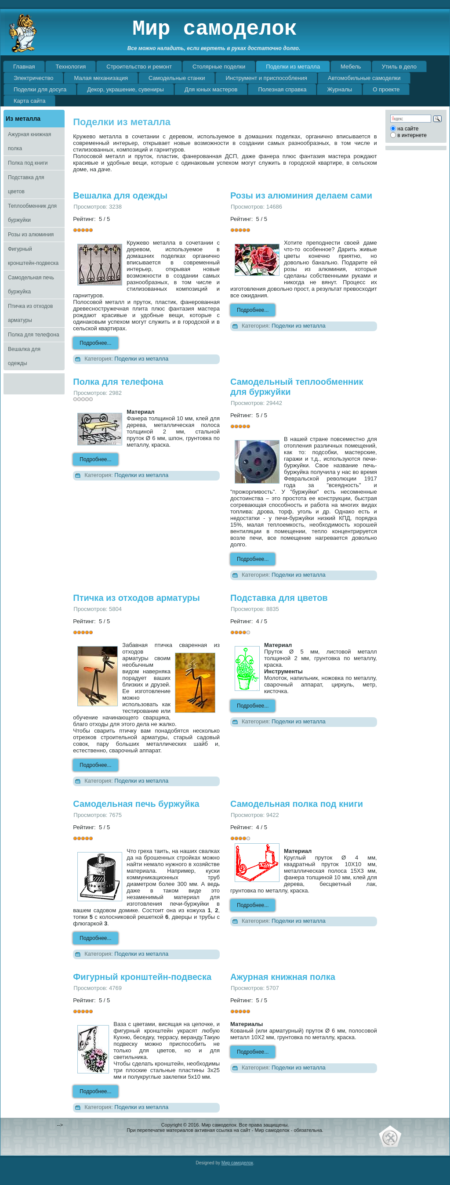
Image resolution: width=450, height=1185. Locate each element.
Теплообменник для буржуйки (32, 213)
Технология (70, 66)
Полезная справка (282, 89)
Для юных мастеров (211, 89)
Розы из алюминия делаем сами (301, 195)
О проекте (386, 89)
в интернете (412, 135)
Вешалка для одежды (24, 356)
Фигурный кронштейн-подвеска (33, 256)
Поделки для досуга (40, 89)
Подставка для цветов (26, 184)
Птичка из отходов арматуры (30, 313)
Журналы (339, 89)
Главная (24, 66)
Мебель (351, 66)
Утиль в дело (399, 66)
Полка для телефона (33, 335)
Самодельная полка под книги (296, 804)
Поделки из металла (293, 66)
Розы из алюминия (31, 234)
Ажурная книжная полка (29, 141)
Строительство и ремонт (139, 66)
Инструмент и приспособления (266, 78)
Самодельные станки (177, 78)
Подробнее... (95, 343)
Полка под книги (27, 163)
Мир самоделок (214, 29)
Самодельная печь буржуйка (31, 285)
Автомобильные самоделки (364, 78)
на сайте (407, 129)
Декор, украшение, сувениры (125, 89)
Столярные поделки (218, 66)
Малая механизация (101, 78)
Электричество (33, 78)
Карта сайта (29, 101)
